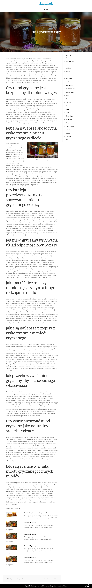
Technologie (69, 116)
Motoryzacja (69, 85)
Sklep (67, 109)
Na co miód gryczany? (30, 522)
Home (46, 9)
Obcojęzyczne (70, 92)
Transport (69, 119)
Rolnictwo (69, 106)
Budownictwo (70, 61)
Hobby (68, 71)
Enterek (46, 3)
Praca (67, 95)
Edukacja (68, 68)
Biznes (67, 58)
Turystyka (69, 123)
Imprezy (68, 75)
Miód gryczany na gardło (15, 579)
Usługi (68, 133)
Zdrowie (68, 140)
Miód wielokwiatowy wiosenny (47, 579)
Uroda (68, 130)
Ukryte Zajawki (70, 126)
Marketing (69, 78)
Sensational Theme (62, 586)
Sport (67, 113)
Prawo (68, 99)
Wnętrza (68, 136)
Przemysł (68, 102)
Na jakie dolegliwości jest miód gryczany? (35, 513)
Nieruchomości (70, 89)
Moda (67, 82)
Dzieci (67, 65)
